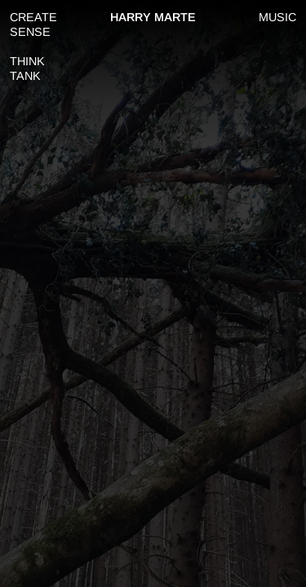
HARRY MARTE (153, 17)
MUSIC (277, 17)
